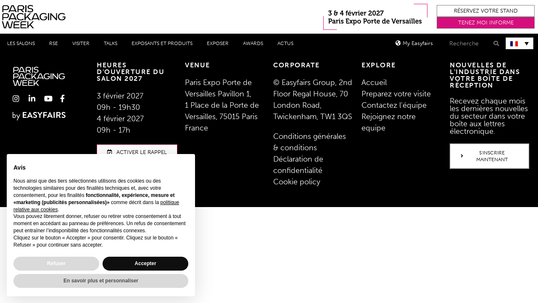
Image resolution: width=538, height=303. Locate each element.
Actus (285, 43)
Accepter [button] (145, 263)
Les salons (21, 43)
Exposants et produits (162, 43)
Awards (253, 43)
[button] (486, 11)
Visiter (81, 43)
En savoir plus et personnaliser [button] (100, 281)
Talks (110, 43)
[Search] (495, 43)
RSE (53, 43)
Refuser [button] (56, 263)
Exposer (218, 43)
